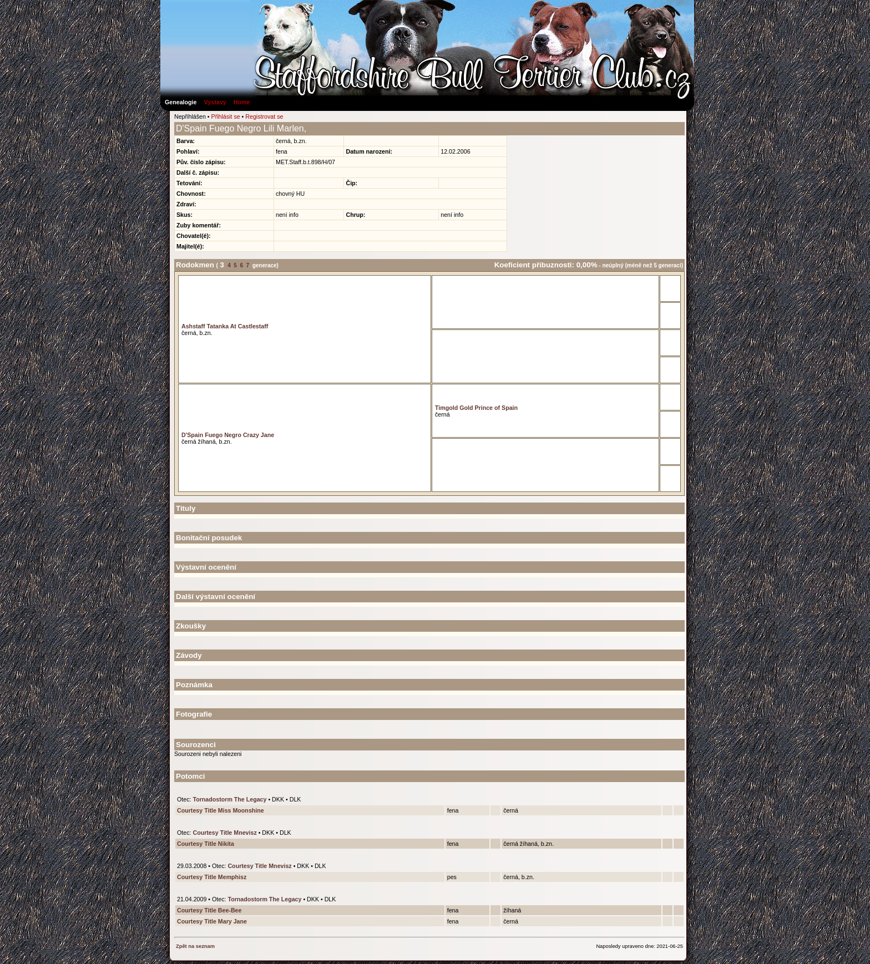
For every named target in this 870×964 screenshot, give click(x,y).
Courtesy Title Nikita (205, 843)
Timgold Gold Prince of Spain (476, 407)
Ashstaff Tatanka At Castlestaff (224, 326)
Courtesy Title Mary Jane (212, 921)
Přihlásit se (225, 116)
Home (242, 102)
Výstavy (215, 102)
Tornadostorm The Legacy (229, 799)
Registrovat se (264, 116)
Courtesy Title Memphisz (211, 877)
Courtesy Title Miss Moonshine (220, 810)
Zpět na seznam (195, 946)
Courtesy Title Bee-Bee (209, 910)
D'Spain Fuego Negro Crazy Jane (227, 435)
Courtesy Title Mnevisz (224, 832)
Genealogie (180, 102)
